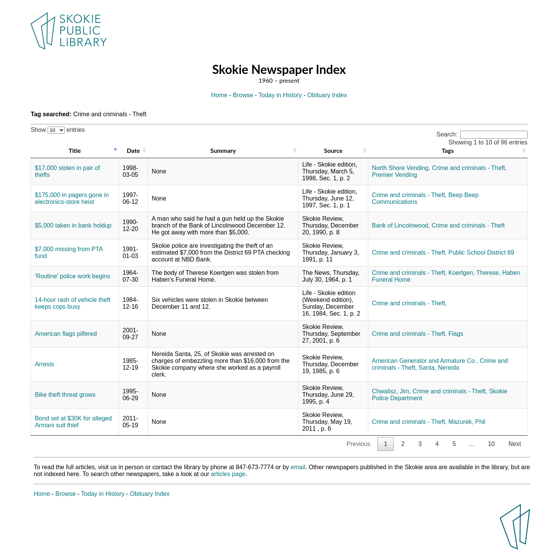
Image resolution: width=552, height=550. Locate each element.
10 (491, 444)
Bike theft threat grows (65, 394)
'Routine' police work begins (72, 276)
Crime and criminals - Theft (468, 225)
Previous (358, 444)
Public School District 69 (481, 252)
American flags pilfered (66, 333)
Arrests (44, 364)
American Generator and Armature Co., (425, 361)
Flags (455, 333)
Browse (243, 95)
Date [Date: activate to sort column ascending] (133, 150)
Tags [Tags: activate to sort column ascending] (448, 150)
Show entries (57, 130)
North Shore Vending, (401, 168)
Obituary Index (327, 95)
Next (515, 444)
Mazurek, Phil (466, 422)
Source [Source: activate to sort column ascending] (333, 150)
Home (219, 95)
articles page (228, 474)
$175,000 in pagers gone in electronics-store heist (72, 198)
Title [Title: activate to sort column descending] (75, 150)
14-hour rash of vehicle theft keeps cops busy (72, 303)
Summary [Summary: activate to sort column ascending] (223, 150)
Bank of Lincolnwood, (401, 225)
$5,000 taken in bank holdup (73, 225)
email (298, 467)
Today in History (280, 95)
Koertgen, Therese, (474, 272)
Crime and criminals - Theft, (469, 168)
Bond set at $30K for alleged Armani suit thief (73, 421)
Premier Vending (394, 175)
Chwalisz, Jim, (391, 391)
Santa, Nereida (439, 367)
